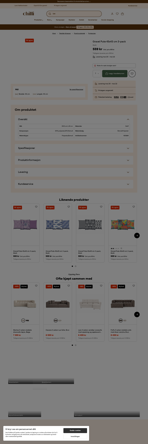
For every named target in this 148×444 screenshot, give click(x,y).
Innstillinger (75, 436)
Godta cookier (75, 430)
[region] (46, 433)
